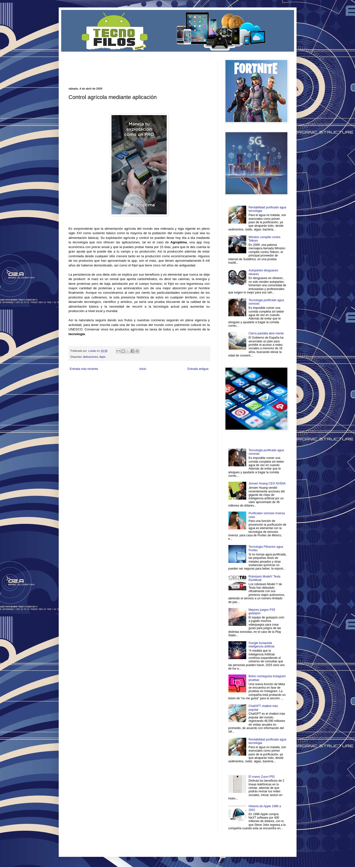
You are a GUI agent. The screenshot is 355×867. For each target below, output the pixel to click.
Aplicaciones (90, 356)
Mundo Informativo (100, 388)
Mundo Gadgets (167, 384)
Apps (102, 356)
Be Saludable (95, 380)
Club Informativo (152, 380)
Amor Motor (199, 388)
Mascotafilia (82, 388)
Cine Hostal (151, 384)
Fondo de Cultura (171, 380)
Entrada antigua (198, 369)
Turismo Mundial (120, 388)
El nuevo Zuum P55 (261, 776)
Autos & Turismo (186, 384)
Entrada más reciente (84, 369)
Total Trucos (137, 384)
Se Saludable (137, 388)
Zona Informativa (78, 380)
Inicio (142, 369)
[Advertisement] (127, 66)
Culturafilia (186, 388)
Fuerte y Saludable (120, 384)
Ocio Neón (87, 384)
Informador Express (131, 380)
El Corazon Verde (170, 388)
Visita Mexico (152, 388)
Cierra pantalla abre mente (266, 333)
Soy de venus (101, 384)
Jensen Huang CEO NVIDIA (267, 483)
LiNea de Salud (111, 380)
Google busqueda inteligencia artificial (261, 644)
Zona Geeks (188, 380)
